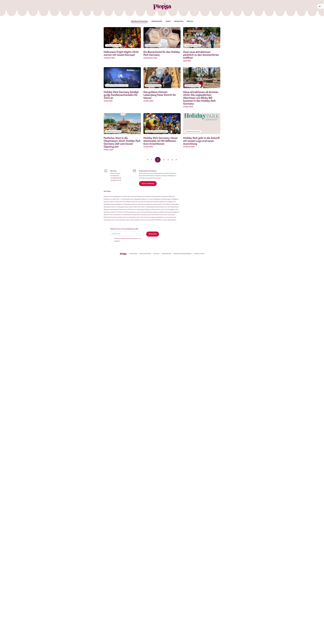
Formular (156, 178)
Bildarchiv (178, 21)
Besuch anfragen (148, 183)
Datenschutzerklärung (127, 238)
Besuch (190, 21)
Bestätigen (152, 234)
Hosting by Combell (199, 253)
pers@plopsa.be (114, 175)
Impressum (156, 253)
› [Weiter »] (176, 160)
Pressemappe (156, 21)
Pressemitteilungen (139, 21)
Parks (168, 21)
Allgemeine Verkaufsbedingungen (182, 253)
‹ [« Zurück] (148, 160)
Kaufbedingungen (166, 253)
